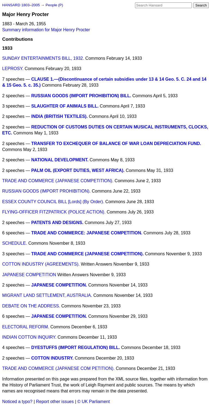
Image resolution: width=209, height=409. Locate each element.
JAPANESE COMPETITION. (59, 285)
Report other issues (55, 401)
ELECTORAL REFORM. (25, 327)
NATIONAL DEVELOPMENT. (59, 160)
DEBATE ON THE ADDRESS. (31, 306)
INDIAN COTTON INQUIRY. (29, 337)
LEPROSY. (12, 68)
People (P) (54, 5)
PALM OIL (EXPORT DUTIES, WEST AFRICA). (78, 170)
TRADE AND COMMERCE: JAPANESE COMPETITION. (86, 233)
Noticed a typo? (17, 401)
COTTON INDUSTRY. (52, 358)
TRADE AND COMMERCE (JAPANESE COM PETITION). (58, 368)
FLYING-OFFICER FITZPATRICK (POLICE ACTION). (54, 212)
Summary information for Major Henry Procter (46, 29)
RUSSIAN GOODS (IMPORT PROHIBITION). (46, 191)
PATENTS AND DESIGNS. (57, 222)
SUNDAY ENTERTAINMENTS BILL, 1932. (43, 58)
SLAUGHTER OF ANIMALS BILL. (65, 106)
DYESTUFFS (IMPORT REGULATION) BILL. (75, 347)
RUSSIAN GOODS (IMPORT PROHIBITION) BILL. (81, 95)
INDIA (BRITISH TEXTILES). (59, 116)
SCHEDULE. (14, 243)
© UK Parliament (93, 401)
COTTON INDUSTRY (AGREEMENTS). (40, 264)
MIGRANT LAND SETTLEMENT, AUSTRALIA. (47, 295)
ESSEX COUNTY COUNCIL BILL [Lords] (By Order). (53, 201)
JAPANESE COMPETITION (29, 274)
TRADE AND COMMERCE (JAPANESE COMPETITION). (57, 180)
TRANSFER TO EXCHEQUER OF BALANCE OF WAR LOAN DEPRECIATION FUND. (116, 143)
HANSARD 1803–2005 (21, 5)
